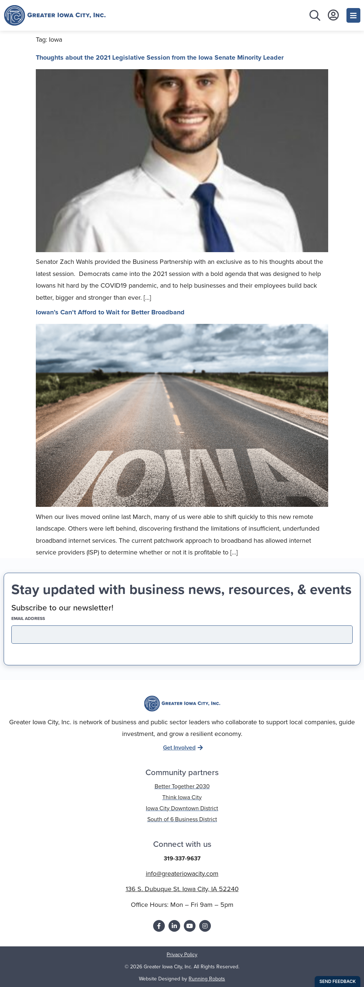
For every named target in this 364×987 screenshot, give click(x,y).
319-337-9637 (182, 858)
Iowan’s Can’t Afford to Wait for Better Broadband (110, 312)
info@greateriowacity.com (182, 873)
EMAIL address (41, 618)
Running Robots (207, 979)
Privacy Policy (182, 954)
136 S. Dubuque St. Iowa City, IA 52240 (182, 889)
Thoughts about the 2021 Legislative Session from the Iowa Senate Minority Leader (160, 57)
